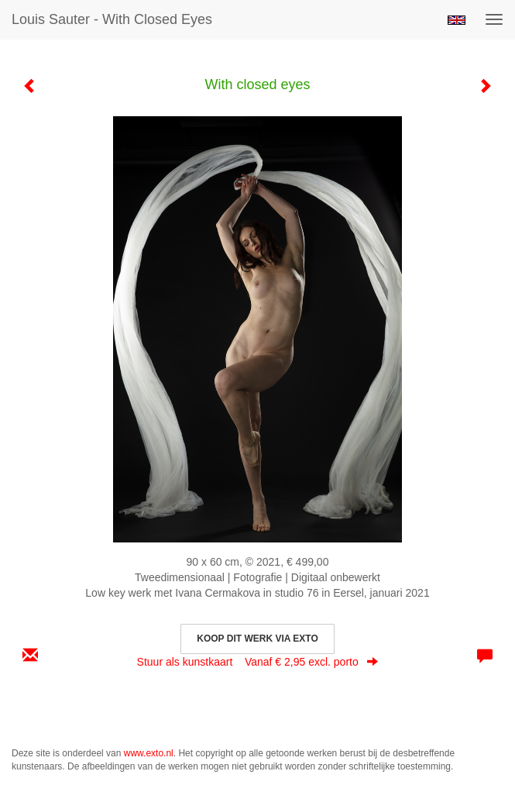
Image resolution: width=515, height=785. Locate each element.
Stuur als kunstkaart (258, 662)
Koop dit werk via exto (257, 638)
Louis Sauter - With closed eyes (112, 19)
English (456, 20)
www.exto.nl (148, 753)
